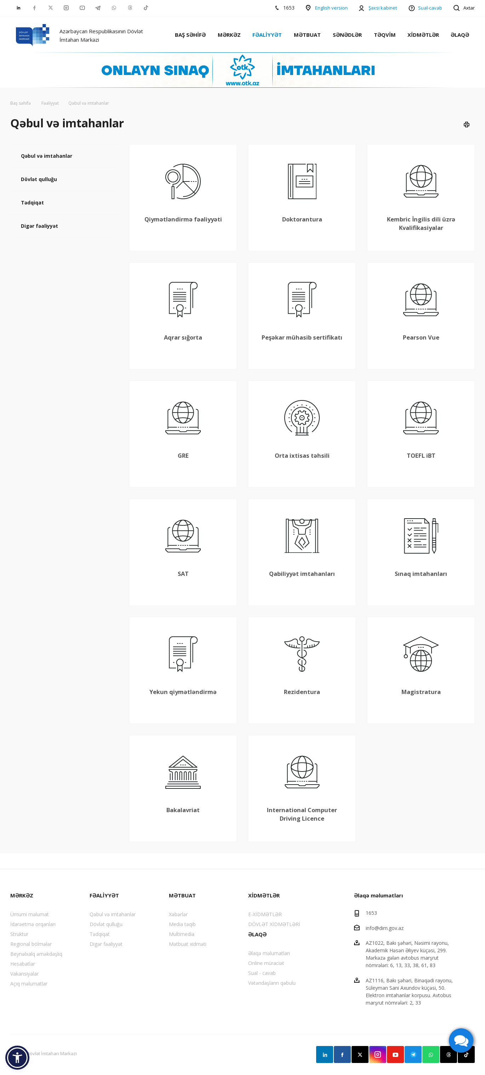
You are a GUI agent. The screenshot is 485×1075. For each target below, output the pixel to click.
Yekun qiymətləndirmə (183, 692)
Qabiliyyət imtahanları (302, 574)
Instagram (377, 1054)
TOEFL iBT (421, 455)
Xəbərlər (178, 914)
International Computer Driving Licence (302, 814)
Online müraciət (266, 963)
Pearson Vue (421, 337)
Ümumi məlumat (29, 914)
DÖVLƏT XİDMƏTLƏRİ (274, 924)
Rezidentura (302, 692)
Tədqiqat (32, 202)
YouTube (395, 1054)
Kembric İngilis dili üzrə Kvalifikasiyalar (421, 223)
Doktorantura (302, 219)
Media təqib (182, 924)
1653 (371, 912)
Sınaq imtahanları (421, 574)
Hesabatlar (22, 963)
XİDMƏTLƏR (423, 34)
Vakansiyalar (24, 973)
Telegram (413, 1054)
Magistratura (421, 692)
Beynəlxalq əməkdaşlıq (36, 953)
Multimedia (181, 934)
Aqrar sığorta (183, 337)
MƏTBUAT (307, 34)
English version (331, 8)
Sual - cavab (262, 973)
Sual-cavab (430, 8)
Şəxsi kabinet (383, 8)
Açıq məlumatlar (28, 983)
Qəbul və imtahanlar (46, 155)
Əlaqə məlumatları (269, 953)
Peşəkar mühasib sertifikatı (302, 337)
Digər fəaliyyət (39, 225)
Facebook (342, 1054)
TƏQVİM (385, 34)
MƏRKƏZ (229, 34)
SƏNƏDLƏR (347, 34)
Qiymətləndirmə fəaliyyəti (183, 219)
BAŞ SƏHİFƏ (190, 34)
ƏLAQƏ (460, 34)
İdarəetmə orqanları (33, 924)
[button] (17, 1057)
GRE (183, 455)
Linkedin (324, 1054)
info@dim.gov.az (385, 927)
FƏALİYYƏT (267, 34)
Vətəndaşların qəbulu (272, 982)
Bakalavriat (183, 810)
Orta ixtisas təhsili (302, 455)
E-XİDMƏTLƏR (265, 914)
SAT (183, 574)
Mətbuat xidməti (187, 944)
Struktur (19, 934)
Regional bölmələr (31, 944)
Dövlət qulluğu (39, 179)
